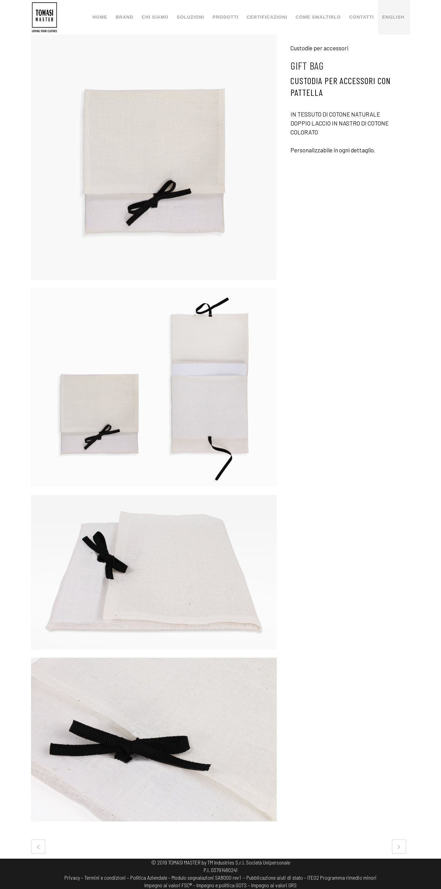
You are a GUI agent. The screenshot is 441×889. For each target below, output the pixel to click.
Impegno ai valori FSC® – (170, 885)
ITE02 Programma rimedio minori (342, 877)
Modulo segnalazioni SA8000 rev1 (206, 877)
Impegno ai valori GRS (274, 885)
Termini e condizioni (105, 877)
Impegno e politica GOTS (221, 885)
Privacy (72, 877)
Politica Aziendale (148, 877)
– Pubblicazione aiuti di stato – (274, 877)
